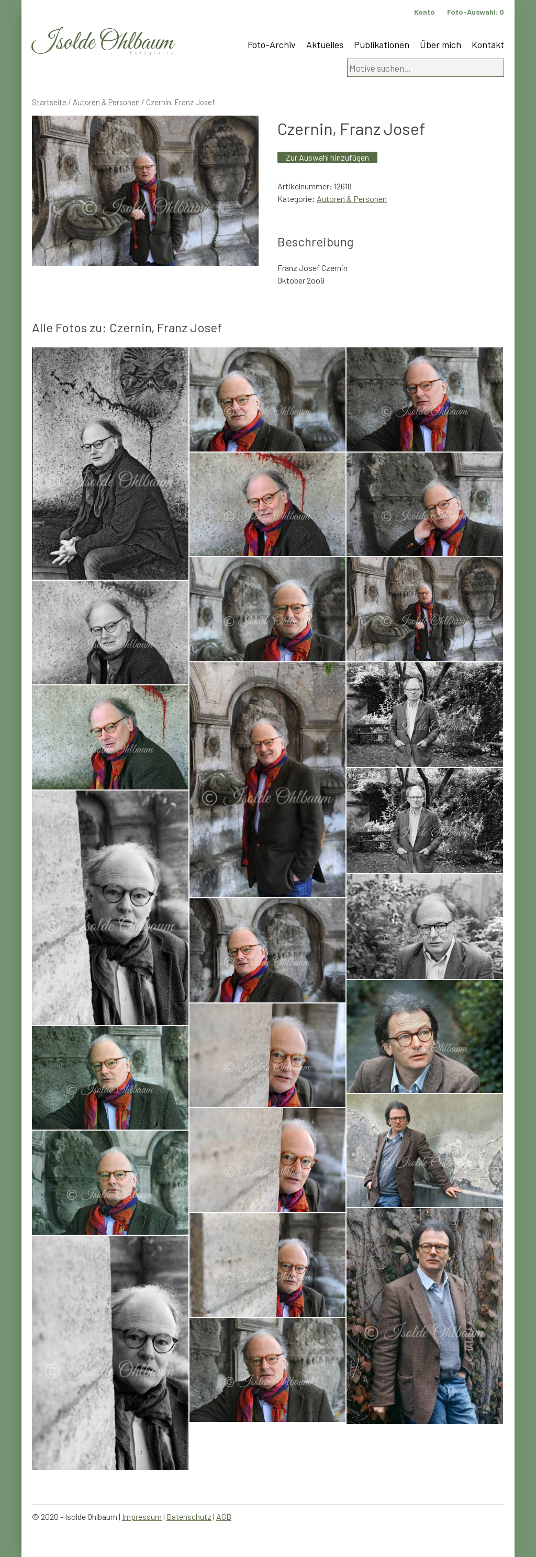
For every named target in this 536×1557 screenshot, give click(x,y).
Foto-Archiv (272, 44)
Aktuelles (324, 44)
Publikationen (381, 44)
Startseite (49, 102)
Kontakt (488, 44)
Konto (424, 11)
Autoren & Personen (106, 102)
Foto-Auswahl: (475, 11)
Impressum (142, 1516)
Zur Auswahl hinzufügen (327, 157)
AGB (223, 1516)
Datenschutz (188, 1516)
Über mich (440, 44)
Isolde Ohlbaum (102, 42)
